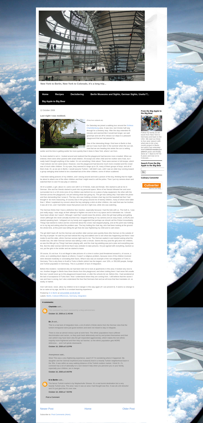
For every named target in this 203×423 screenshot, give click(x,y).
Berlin (49, 296)
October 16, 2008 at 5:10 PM (60, 346)
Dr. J (51, 322)
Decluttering (77, 94)
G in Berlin (53, 380)
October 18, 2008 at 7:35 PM (60, 392)
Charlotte (53, 307)
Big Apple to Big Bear (53, 101)
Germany (73, 296)
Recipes (59, 94)
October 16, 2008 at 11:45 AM (61, 314)
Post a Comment (52, 397)
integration (82, 296)
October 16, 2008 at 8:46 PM (60, 372)
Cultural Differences (60, 296)
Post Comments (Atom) (60, 414)
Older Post (129, 408)
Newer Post (46, 408)
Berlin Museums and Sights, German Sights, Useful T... (120, 94)
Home (45, 94)
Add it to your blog (155, 188)
